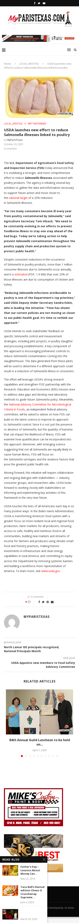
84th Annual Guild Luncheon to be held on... (39, 742)
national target (18, 198)
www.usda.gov (50, 571)
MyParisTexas (14, 140)
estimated (21, 274)
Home (7, 63)
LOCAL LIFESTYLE (29, 63)
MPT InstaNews (37, 123)
